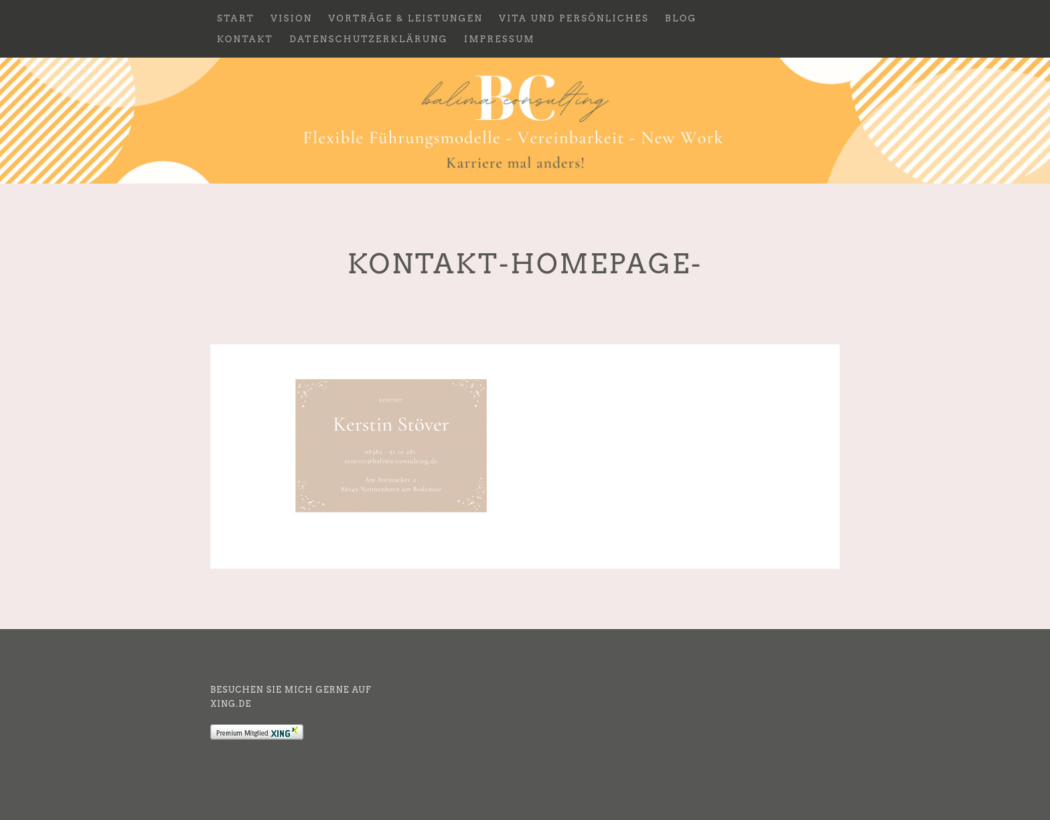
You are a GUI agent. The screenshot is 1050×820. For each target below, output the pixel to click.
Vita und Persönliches (574, 18)
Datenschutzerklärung (368, 39)
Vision (291, 18)
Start (235, 18)
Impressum (499, 39)
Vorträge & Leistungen (406, 18)
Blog (681, 18)
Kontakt (245, 39)
